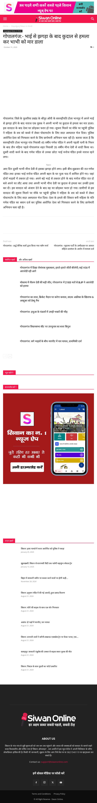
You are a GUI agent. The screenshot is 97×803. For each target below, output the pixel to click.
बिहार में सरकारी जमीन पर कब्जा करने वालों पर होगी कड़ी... (44, 578)
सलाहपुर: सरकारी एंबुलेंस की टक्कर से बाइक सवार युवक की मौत (46, 651)
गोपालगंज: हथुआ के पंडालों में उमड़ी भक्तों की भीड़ (43, 311)
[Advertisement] (48, 511)
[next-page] (10, 356)
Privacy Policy (59, 794)
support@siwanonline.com (54, 761)
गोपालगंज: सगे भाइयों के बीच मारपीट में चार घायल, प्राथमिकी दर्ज (51, 341)
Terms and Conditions (41, 794)
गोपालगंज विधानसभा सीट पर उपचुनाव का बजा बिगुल (45, 326)
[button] (5, 19)
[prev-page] (5, 356)
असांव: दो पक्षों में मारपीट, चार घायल (35, 622)
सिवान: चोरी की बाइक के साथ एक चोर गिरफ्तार (40, 607)
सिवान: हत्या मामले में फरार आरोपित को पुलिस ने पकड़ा (42, 548)
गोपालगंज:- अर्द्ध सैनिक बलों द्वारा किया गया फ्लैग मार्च (25, 245)
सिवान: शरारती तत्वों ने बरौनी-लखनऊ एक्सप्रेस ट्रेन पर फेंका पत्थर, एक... (49, 637)
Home (5, 26)
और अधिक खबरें (25, 259)
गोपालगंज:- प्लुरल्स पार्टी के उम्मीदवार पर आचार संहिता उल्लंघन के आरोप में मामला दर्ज (74, 247)
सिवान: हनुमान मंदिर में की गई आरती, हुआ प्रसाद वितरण (43, 593)
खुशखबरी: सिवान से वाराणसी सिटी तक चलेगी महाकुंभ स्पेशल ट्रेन (46, 563)
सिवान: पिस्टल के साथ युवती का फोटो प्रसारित (39, 666)
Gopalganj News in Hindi (21, 26)
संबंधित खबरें (10, 259)
